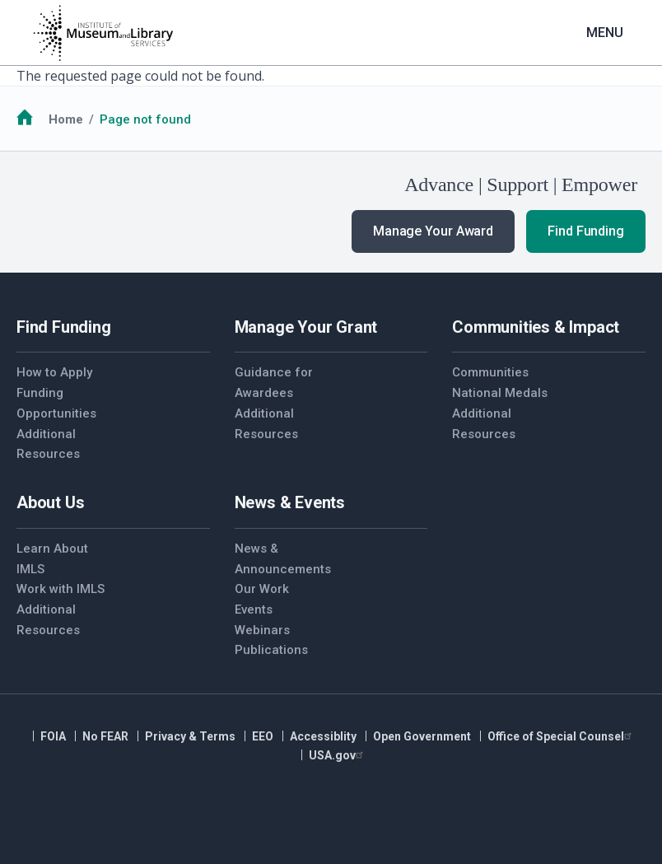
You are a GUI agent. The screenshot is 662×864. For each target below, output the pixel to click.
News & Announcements (283, 559)
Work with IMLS (60, 588)
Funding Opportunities (56, 403)
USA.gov (338, 755)
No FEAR (105, 736)
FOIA (53, 736)
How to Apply (54, 372)
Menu (604, 32)
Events (254, 609)
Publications (271, 649)
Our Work (262, 588)
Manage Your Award (433, 231)
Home (66, 119)
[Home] (103, 33)
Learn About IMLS (52, 559)
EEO (262, 736)
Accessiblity (323, 736)
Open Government (422, 736)
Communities (490, 372)
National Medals (500, 392)
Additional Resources (48, 444)
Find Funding (586, 231)
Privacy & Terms (190, 736)
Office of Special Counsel (561, 736)
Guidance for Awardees (274, 382)
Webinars (262, 630)
